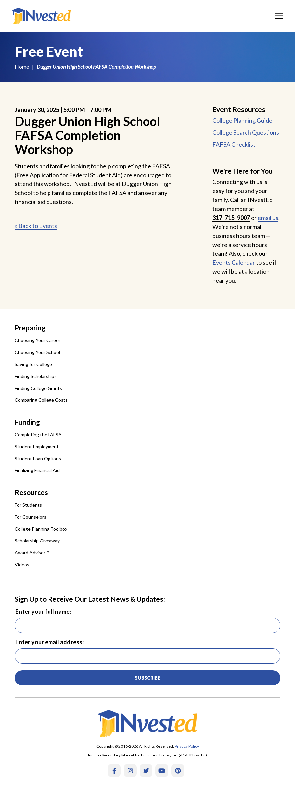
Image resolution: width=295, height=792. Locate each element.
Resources (31, 492)
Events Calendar (233, 262)
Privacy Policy (187, 746)
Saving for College (33, 364)
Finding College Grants (38, 388)
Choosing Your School (37, 352)
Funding (27, 422)
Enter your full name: (43, 611)
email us (268, 217)
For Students (28, 505)
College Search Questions (245, 132)
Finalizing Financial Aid (37, 470)
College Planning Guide (242, 120)
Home (22, 66)
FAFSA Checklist (233, 144)
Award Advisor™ (32, 552)
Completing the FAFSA (38, 434)
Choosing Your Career (37, 340)
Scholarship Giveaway (37, 540)
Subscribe (147, 678)
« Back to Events (36, 225)
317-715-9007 (231, 217)
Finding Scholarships (36, 376)
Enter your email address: (49, 642)
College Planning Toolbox (41, 529)
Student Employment (37, 446)
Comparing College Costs (41, 400)
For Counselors (30, 517)
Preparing (30, 328)
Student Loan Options (38, 458)
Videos (22, 564)
